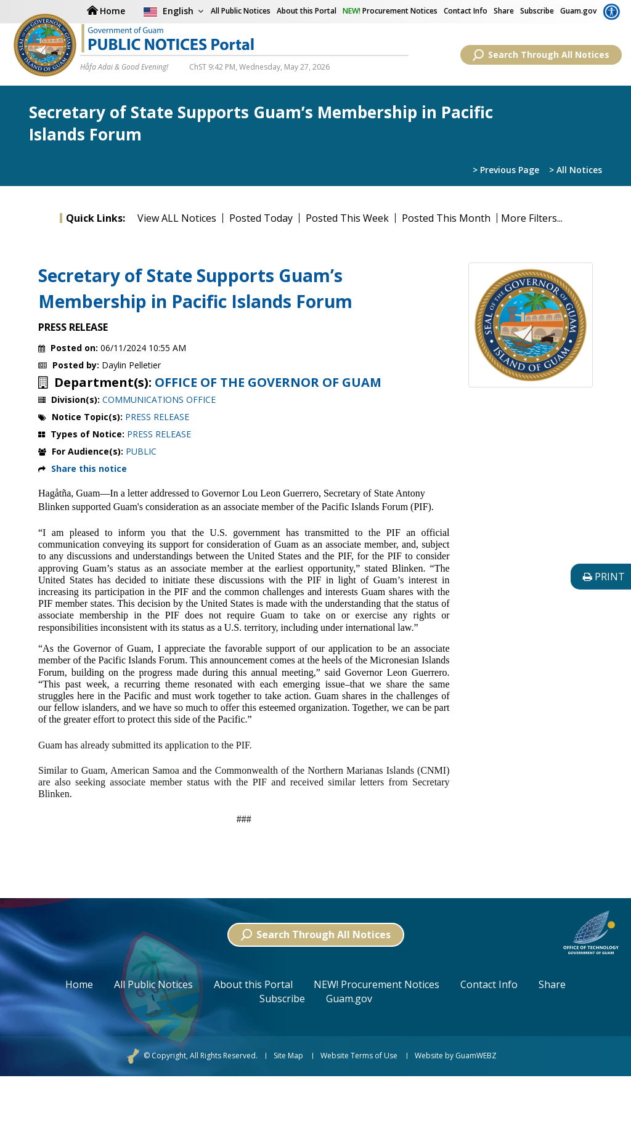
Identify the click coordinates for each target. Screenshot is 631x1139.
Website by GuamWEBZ (456, 1056)
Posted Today (261, 218)
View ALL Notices (176, 218)
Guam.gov (578, 11)
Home (79, 984)
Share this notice (89, 468)
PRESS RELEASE (157, 417)
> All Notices (575, 170)
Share (504, 11)
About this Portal (306, 11)
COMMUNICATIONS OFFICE (159, 399)
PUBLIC (141, 451)
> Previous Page (506, 170)
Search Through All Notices (541, 55)
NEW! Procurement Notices (376, 984)
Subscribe (537, 11)
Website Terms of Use (358, 1056)
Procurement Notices (390, 11)
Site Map (288, 1056)
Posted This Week (347, 218)
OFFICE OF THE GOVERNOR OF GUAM (268, 382)
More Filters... (532, 218)
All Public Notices (153, 984)
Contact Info (465, 11)
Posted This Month (446, 218)
